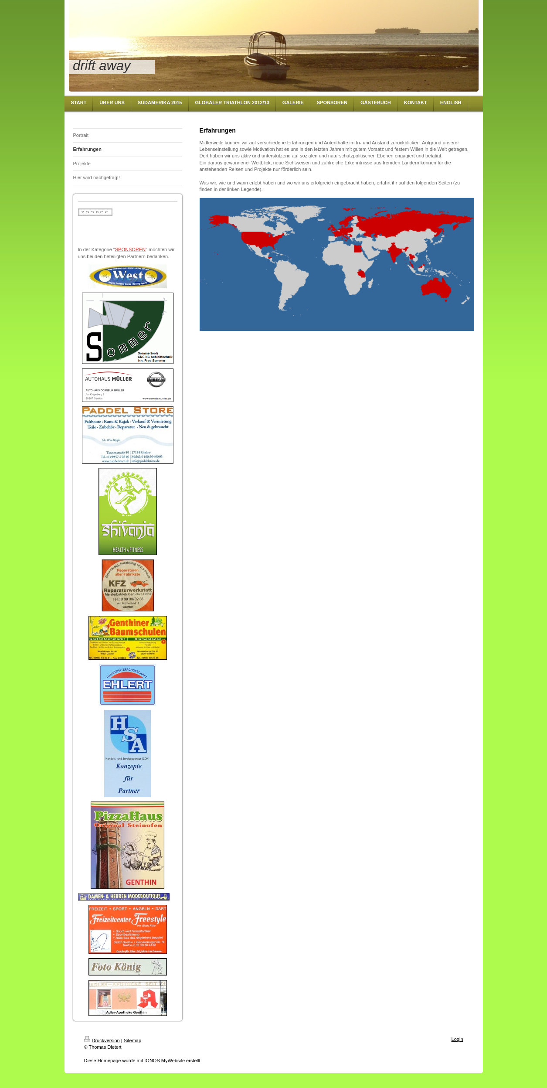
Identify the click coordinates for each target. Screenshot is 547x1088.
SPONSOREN (130, 249)
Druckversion (102, 1040)
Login (457, 1039)
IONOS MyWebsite (164, 1060)
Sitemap (132, 1040)
